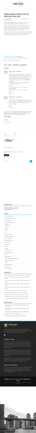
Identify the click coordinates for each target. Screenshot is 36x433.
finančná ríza (23, 64)
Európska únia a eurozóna (10, 218)
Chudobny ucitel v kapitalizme (15, 71)
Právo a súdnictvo (8, 238)
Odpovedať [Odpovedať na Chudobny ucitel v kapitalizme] (11, 93)
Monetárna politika (8, 234)
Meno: (5, 133)
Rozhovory (7, 244)
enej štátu (18, 3)
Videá (14, 379)
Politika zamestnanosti (9, 236)
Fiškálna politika (8, 220)
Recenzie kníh (7, 242)
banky (9, 64)
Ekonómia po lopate (9, 216)
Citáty (17, 379)
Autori (21, 379)
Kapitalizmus (7, 224)
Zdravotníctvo (7, 266)
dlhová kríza (16, 64)
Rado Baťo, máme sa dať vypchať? (11, 292)
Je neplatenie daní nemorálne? (11, 290)
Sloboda (5, 20)
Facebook (4, 335)
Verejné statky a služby (9, 260)
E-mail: (15, 133)
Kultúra (6, 228)
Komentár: (6, 119)
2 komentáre (24, 18)
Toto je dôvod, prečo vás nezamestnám (12, 275)
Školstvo (6, 246)
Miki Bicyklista (9, 18)
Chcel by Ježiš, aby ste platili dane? (22, 311)
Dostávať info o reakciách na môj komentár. (14, 151)
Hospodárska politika (9, 222)
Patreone (25, 57)
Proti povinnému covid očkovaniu (20, 315)
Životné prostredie (8, 268)
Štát (8, 20)
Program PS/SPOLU (9, 240)
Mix (5, 232)
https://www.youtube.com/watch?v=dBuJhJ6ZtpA (18, 89)
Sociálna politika (8, 250)
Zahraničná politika (8, 264)
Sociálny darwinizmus (9, 252)
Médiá (6, 230)
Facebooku (14, 57)
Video (11, 20)
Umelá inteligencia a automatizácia (11, 258)
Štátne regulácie (8, 256)
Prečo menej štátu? (27, 379)
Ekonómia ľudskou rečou (11, 56)
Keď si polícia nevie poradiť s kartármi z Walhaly (14, 277)
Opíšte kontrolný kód (8, 147)
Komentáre (7, 226)
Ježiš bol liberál (18, 313)
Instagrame (7, 57)
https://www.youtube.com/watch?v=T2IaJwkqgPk (18, 87)
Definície (18, 380)
